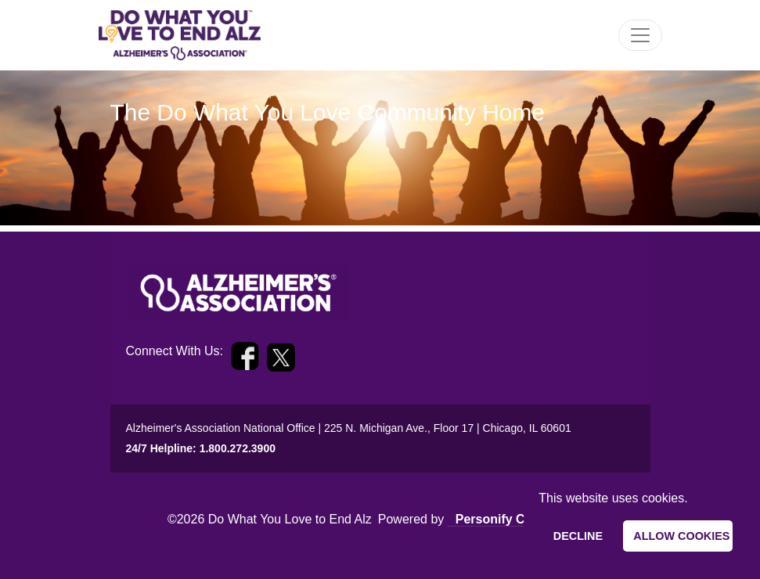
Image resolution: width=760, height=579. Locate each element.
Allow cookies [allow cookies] (681, 536)
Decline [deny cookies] (578, 536)
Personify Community (520, 519)
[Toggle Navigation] (640, 35)
